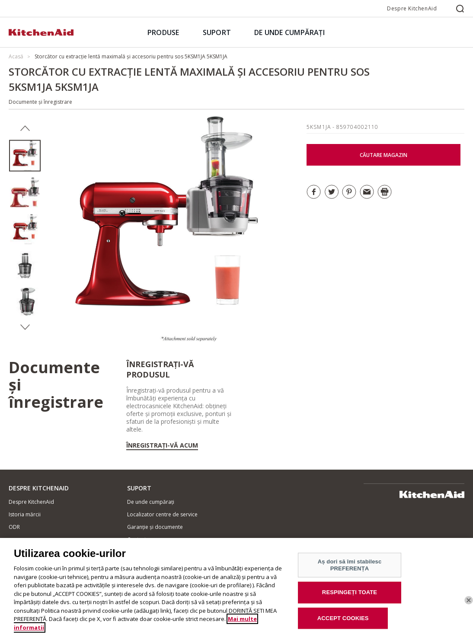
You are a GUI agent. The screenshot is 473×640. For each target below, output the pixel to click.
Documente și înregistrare (40, 102)
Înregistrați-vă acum (162, 445)
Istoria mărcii (25, 514)
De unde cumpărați (150, 502)
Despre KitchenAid (412, 8)
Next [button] (25, 327)
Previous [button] (25, 128)
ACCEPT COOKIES (343, 622)
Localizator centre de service (162, 514)
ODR (14, 527)
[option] (25, 156)
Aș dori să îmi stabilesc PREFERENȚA (350, 569)
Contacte (138, 539)
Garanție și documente (155, 527)
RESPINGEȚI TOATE (349, 596)
